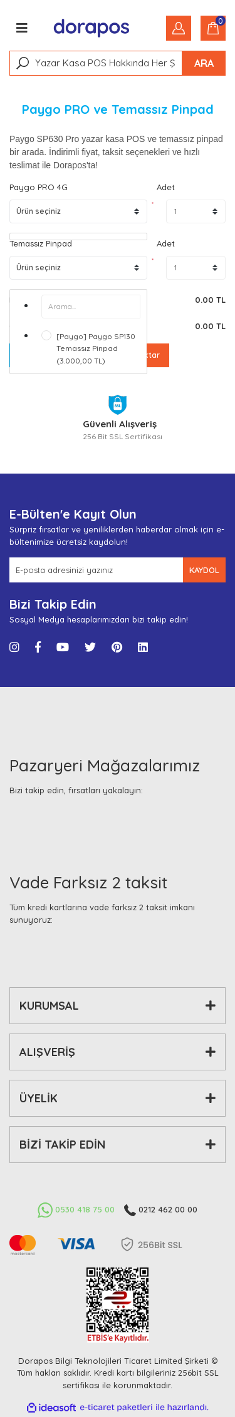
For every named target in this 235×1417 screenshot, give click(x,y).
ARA (204, 63)
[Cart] (213, 28)
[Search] (117, 63)
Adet (166, 187)
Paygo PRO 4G (38, 187)
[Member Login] (178, 28)
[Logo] (91, 28)
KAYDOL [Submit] (204, 570)
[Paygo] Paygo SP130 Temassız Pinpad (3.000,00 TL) (95, 348)
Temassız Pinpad (40, 243)
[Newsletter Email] (96, 569)
